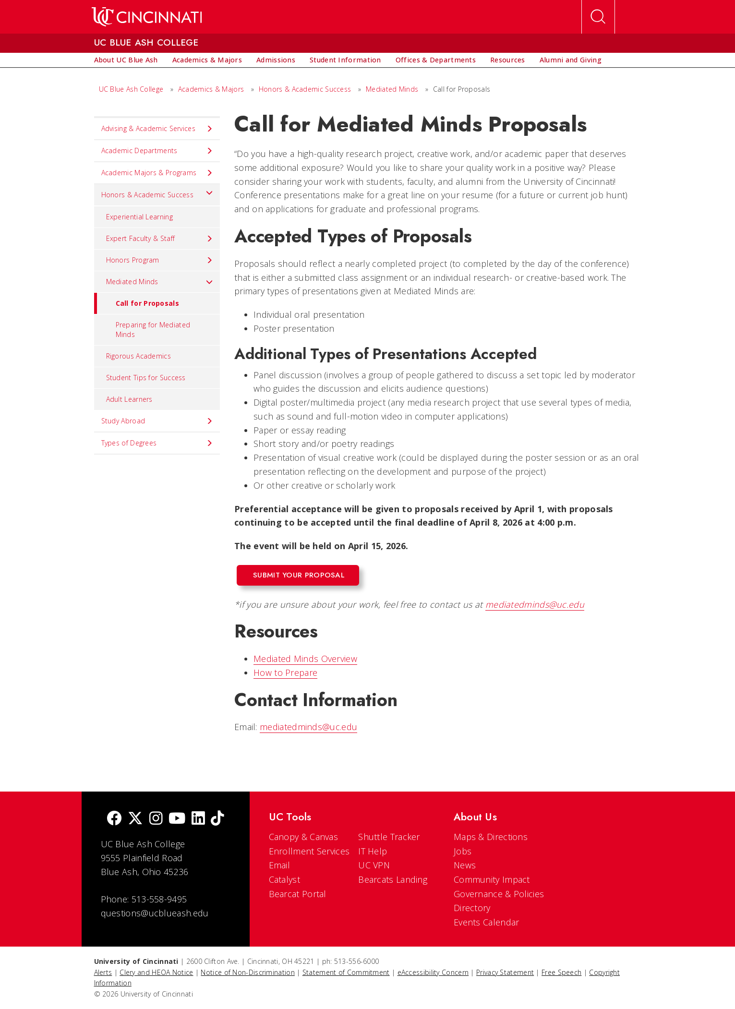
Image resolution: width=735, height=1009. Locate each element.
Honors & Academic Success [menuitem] (157, 192)
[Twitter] (135, 819)
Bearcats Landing (392, 879)
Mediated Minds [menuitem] (159, 282)
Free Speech (561, 972)
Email (279, 865)
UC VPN (374, 865)
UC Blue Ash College (131, 89)
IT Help (372, 851)
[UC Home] (146, 17)
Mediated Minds (392, 89)
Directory (472, 907)
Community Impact (492, 879)
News (465, 865)
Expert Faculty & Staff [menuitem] (159, 238)
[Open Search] (598, 17)
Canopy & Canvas (303, 836)
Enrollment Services (309, 851)
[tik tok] (217, 819)
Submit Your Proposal (299, 575)
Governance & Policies (499, 894)
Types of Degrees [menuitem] (157, 443)
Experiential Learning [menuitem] (139, 216)
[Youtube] (177, 819)
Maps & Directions (491, 836)
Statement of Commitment (346, 972)
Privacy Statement (505, 972)
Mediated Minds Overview (305, 658)
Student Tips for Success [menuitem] (146, 377)
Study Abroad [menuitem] (157, 421)
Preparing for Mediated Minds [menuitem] (153, 329)
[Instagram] (156, 819)
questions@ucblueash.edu (155, 913)
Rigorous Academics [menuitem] (138, 355)
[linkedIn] (198, 819)
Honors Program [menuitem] (159, 260)
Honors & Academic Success (305, 89)
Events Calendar (486, 922)
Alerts (103, 972)
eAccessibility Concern (433, 972)
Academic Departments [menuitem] (157, 151)
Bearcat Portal (297, 894)
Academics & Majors (211, 89)
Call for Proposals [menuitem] (136, 303)
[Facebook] (114, 819)
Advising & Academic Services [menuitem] (157, 128)
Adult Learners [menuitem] (129, 399)
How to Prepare (285, 672)
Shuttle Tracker (389, 836)
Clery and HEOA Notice (156, 972)
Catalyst (284, 879)
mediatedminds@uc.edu (534, 604)
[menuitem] (126, 60)
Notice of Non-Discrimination (247, 972)
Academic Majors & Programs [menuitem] (157, 173)
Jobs (462, 851)
